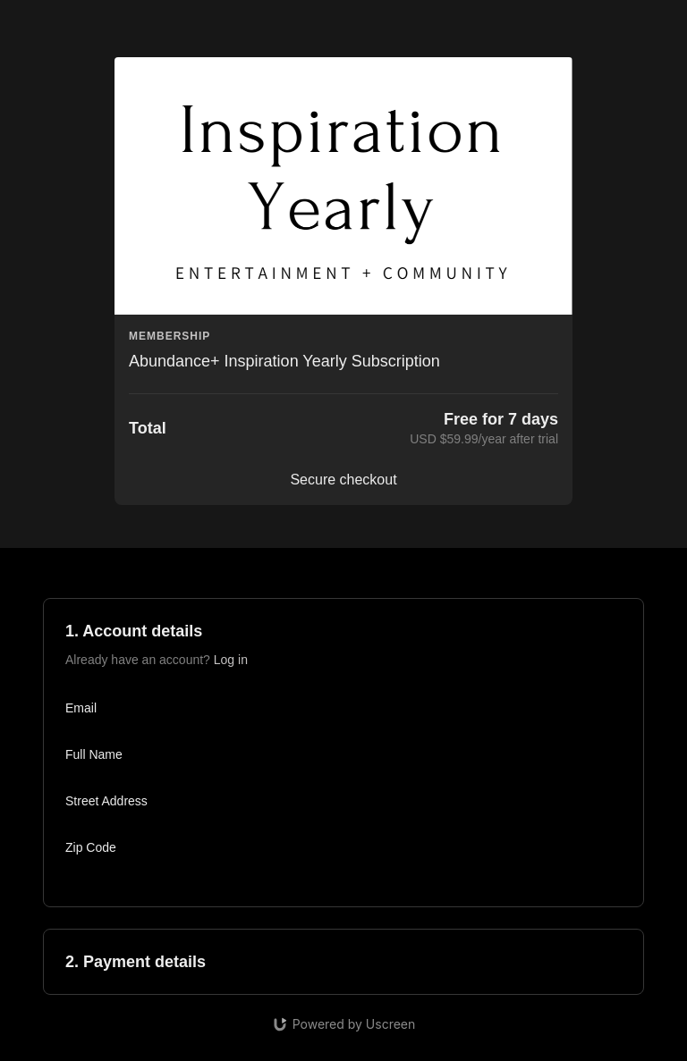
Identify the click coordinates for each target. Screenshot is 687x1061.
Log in (231, 660)
